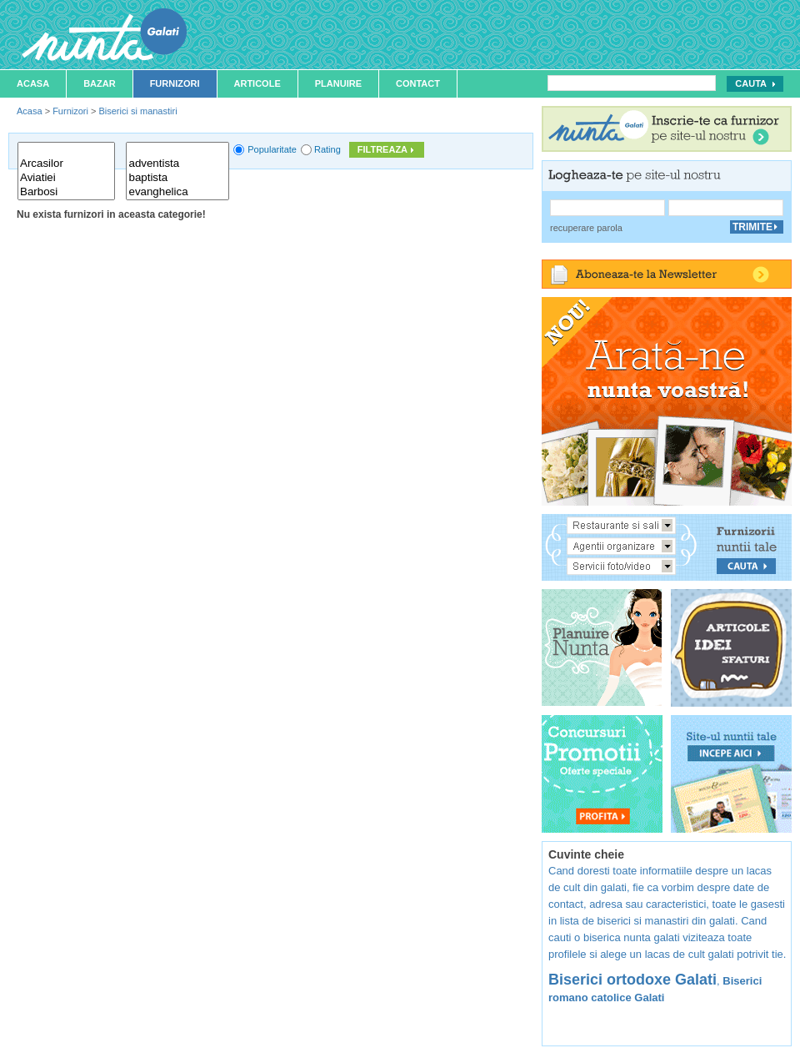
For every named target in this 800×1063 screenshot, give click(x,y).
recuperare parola (586, 228)
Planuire (338, 83)
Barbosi (66, 192)
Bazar (99, 83)
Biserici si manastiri (137, 111)
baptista (177, 178)
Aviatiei (66, 178)
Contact (418, 83)
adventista (177, 164)
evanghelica (177, 192)
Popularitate (272, 149)
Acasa (33, 83)
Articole (257, 83)
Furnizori (175, 83)
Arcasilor (66, 164)
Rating (327, 149)
